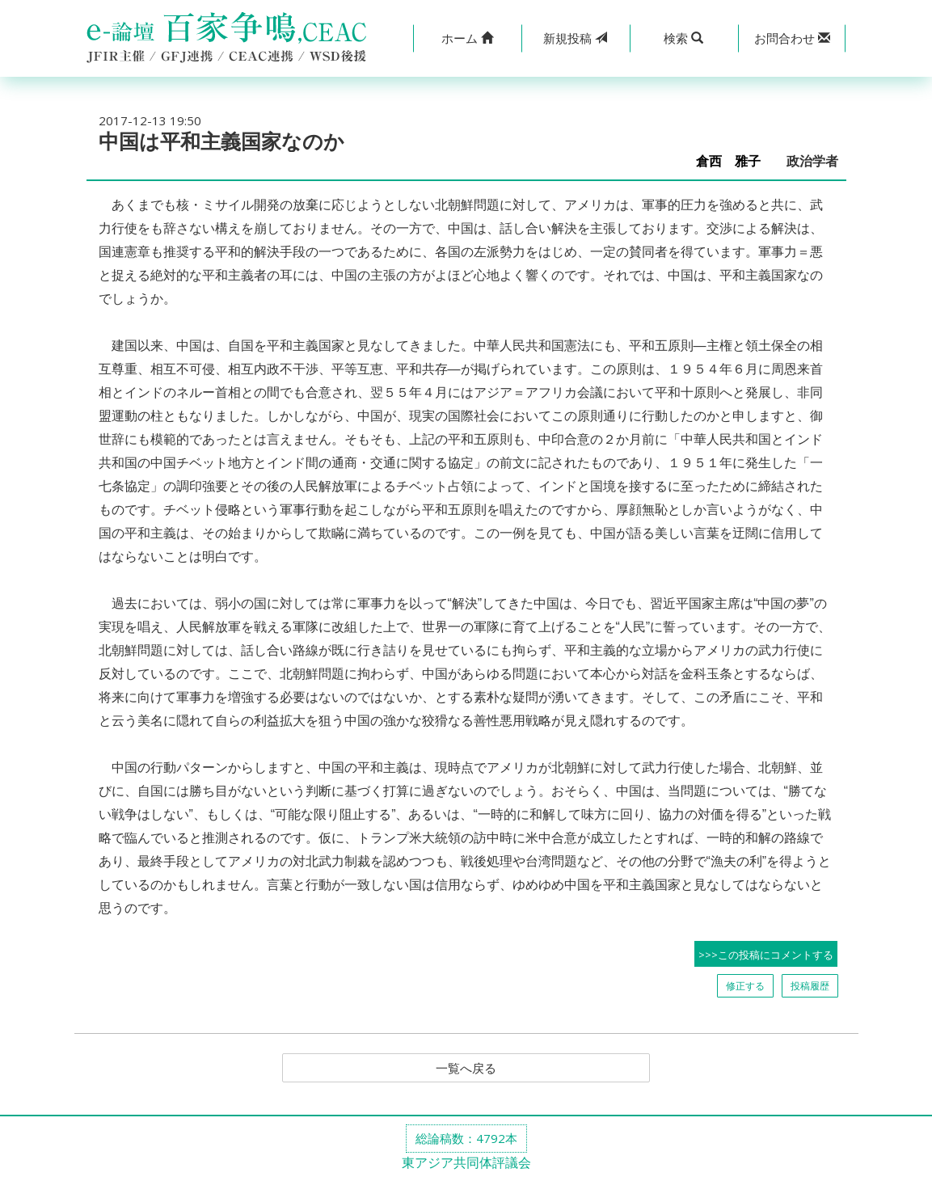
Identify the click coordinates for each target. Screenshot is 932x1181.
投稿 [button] (575, 38)
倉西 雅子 (735, 161)
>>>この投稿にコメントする (765, 954)
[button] (467, 38)
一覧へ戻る (466, 1069)
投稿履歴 (810, 986)
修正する (745, 986)
